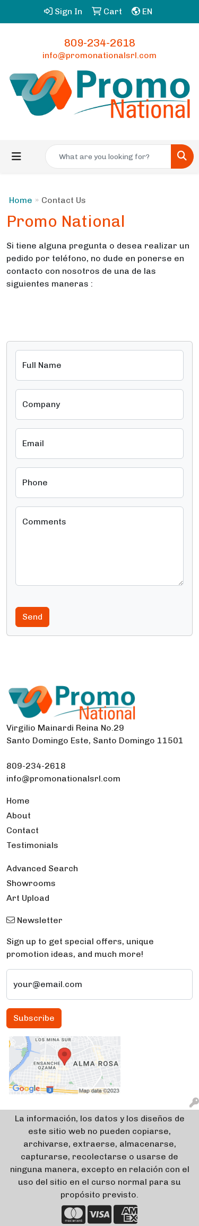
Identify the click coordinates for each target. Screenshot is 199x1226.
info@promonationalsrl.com (99, 55)
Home (20, 200)
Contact (22, 830)
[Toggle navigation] (16, 156)
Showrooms (31, 883)
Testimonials (32, 845)
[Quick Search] (108, 156)
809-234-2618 (99, 42)
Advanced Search (42, 868)
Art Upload (27, 898)
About (18, 815)
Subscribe (34, 1018)
